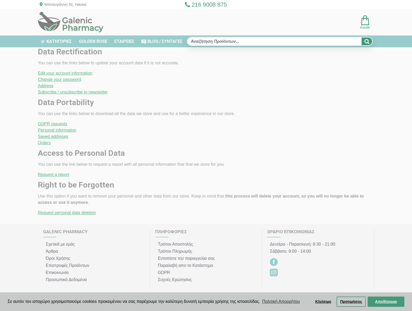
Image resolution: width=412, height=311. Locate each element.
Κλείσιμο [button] (323, 301)
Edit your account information (65, 73)
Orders (44, 143)
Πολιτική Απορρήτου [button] (281, 301)
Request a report (53, 174)
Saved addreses (53, 136)
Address (45, 86)
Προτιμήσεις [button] (351, 301)
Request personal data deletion (67, 212)
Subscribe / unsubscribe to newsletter (73, 92)
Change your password (59, 79)
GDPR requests (52, 124)
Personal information (57, 130)
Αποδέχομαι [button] (386, 301)
